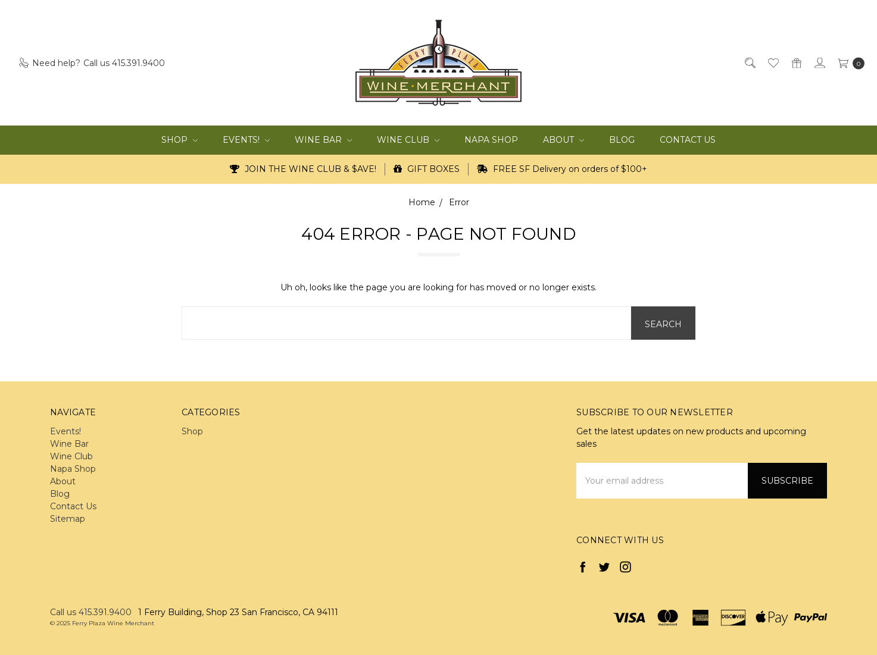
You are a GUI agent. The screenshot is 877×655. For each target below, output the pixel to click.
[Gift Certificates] (795, 62)
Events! (246, 139)
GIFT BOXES (427, 169)
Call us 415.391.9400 (91, 612)
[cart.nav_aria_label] (848, 62)
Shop (179, 139)
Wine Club (408, 139)
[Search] (749, 62)
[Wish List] (772, 62)
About (563, 139)
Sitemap (67, 518)
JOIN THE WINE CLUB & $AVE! (303, 169)
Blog (622, 139)
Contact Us (688, 139)
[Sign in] (819, 62)
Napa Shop (491, 139)
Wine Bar (323, 139)
